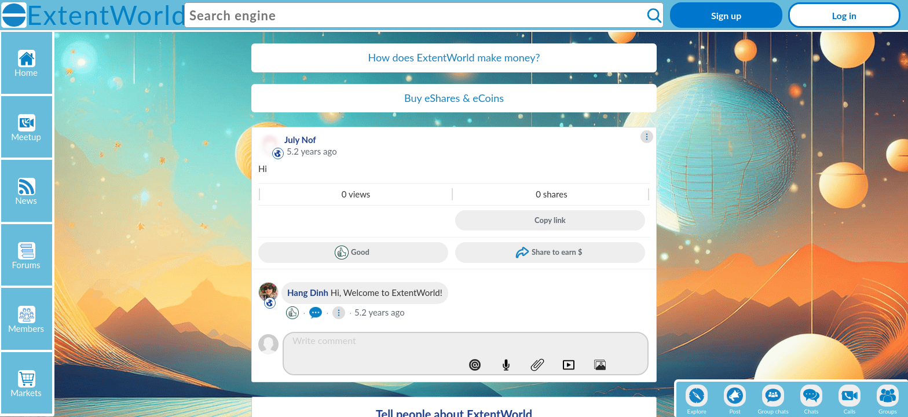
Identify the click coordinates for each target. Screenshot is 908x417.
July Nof (300, 139)
